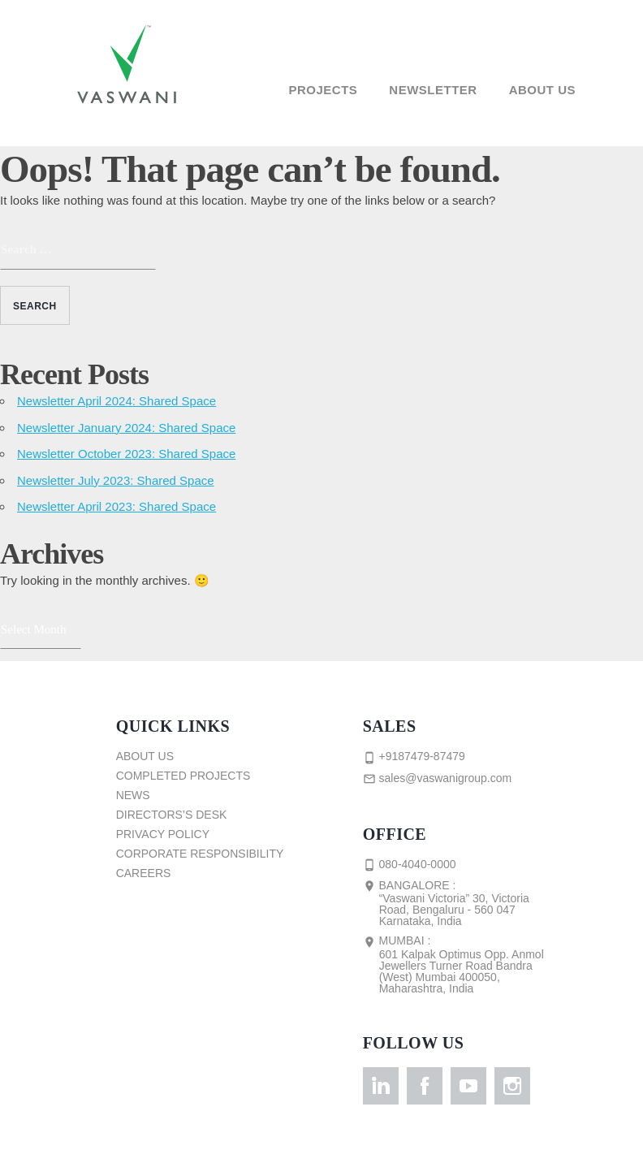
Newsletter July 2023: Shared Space (115, 480)
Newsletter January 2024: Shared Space (126, 428)
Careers (143, 873)
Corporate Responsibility (200, 853)
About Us (542, 90)
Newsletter (433, 90)
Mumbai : (461, 964)
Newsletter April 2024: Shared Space (116, 401)
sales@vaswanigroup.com (437, 778)
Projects (322, 90)
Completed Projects (183, 775)
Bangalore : (461, 903)
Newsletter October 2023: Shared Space (126, 453)
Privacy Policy (162, 834)
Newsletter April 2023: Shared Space (116, 506)
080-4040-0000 (409, 864)
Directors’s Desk (171, 814)
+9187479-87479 (414, 756)
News (133, 795)
